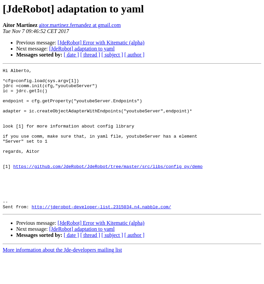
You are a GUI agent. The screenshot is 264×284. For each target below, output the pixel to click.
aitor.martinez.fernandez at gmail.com (80, 25)
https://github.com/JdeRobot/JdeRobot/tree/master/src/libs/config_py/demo (108, 186)
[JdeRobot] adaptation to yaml (82, 48)
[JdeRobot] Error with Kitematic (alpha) (101, 42)
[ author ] (134, 55)
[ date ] (71, 55)
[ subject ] (112, 55)
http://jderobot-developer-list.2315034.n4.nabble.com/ (101, 235)
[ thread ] (90, 55)
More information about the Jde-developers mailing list (62, 278)
